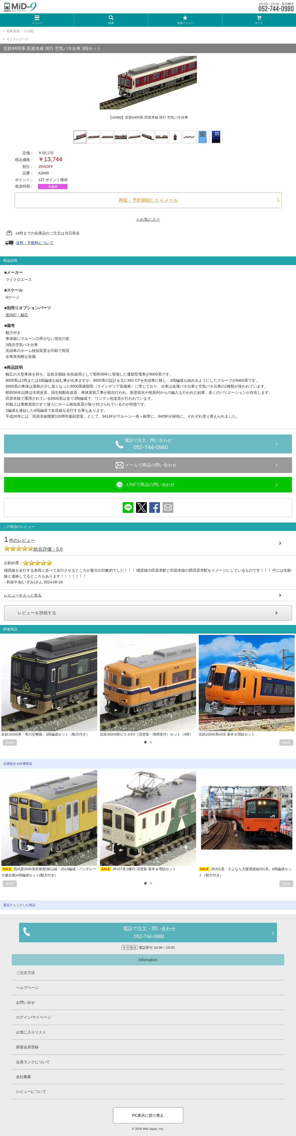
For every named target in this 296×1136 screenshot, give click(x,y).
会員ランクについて (33, 1062)
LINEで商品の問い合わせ (145, 485)
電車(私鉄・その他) (20, 31)
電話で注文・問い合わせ (150, 444)
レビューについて (31, 1091)
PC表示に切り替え (148, 1115)
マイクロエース (17, 39)
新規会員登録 (27, 1047)
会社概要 (23, 1077)
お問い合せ (25, 1002)
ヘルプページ (27, 988)
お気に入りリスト (31, 1032)
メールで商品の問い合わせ (146, 465)
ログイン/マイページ (33, 1017)
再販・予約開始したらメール (148, 200)
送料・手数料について (35, 243)
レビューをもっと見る (23, 595)
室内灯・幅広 (17, 315)
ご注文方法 (25, 972)
